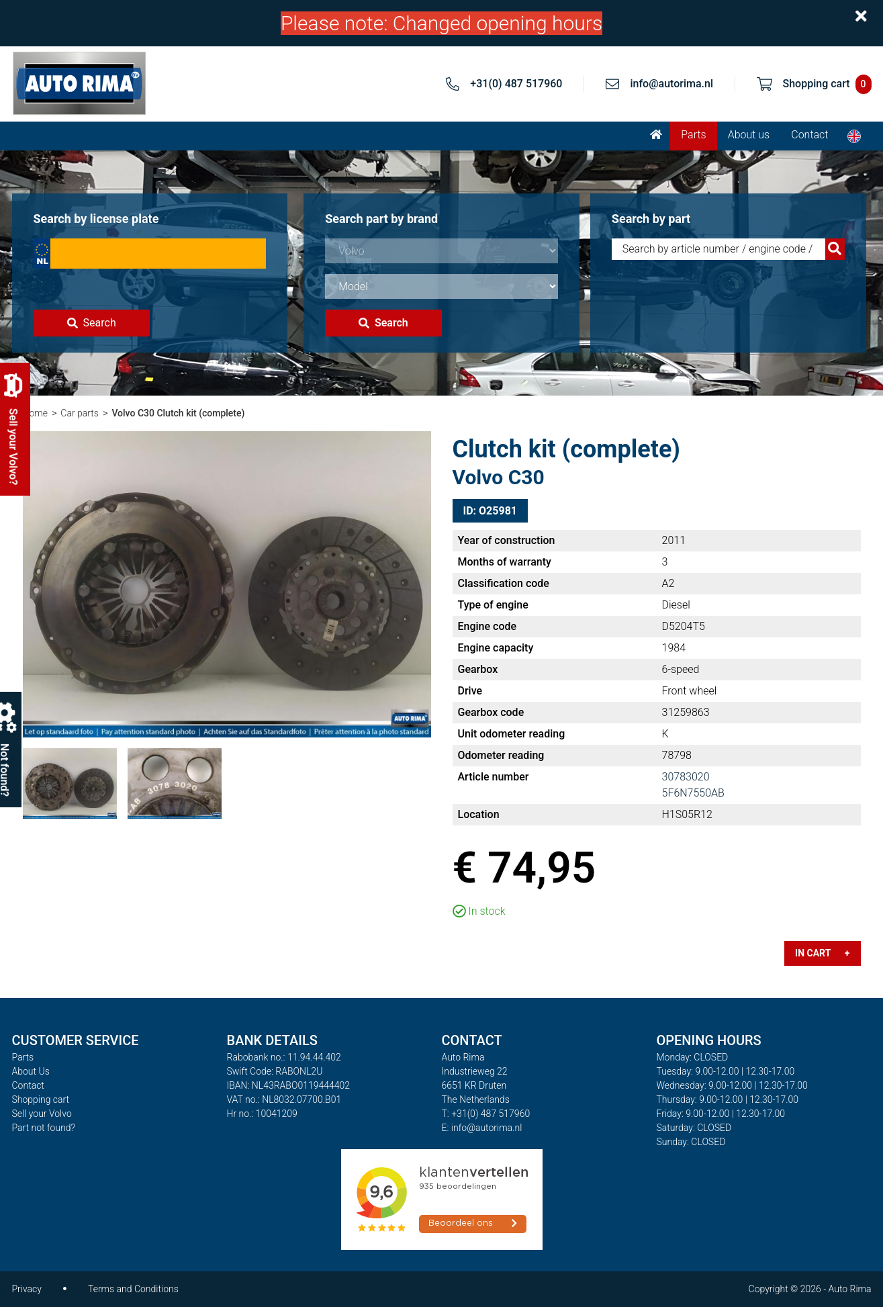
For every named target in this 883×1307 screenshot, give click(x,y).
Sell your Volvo (42, 1113)
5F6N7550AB (693, 792)
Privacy (27, 1288)
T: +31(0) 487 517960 (486, 1113)
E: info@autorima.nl (482, 1127)
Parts (693, 134)
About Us (31, 1071)
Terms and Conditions (133, 1288)
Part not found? (43, 1127)
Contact (809, 134)
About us (749, 134)
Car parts (79, 413)
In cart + (822, 953)
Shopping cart (41, 1099)
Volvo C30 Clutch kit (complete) (177, 413)
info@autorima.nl (671, 83)
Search (91, 322)
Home (35, 413)
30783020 (686, 776)
